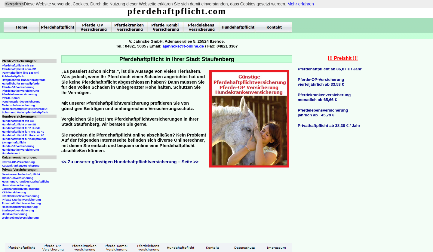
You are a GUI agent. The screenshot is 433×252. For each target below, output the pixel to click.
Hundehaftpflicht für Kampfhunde (24, 138)
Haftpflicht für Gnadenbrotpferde (23, 79)
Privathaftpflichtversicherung (21, 203)
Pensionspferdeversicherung (21, 101)
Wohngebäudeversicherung (20, 217)
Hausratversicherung (16, 185)
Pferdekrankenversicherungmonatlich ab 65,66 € (324, 97)
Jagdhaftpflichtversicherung (20, 188)
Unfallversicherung (14, 214)
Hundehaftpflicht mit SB (18, 120)
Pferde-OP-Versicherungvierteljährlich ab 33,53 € (321, 82)
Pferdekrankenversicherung (20, 90)
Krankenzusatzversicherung (20, 196)
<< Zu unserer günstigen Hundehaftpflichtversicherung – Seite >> (129, 161)
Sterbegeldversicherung (18, 210)
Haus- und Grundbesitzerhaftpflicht (25, 181)
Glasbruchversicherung (17, 178)
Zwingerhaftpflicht (14, 142)
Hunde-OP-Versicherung (18, 146)
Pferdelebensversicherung (19, 94)
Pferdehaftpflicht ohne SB (19, 69)
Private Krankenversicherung (21, 199)
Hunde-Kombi (11, 153)
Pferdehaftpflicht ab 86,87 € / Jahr (330, 69)
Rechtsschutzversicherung (20, 206)
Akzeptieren (14, 4)
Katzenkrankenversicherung (20, 165)
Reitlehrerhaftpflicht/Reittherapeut (24, 108)
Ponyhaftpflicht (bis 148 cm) (20, 72)
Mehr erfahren (300, 4)
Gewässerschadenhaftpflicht (21, 174)
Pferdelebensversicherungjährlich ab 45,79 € (323, 112)
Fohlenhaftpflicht (13, 76)
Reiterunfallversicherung (18, 105)
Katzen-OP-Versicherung (18, 162)
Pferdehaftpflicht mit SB (18, 65)
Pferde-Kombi (11, 98)
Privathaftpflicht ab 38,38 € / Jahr (329, 125)
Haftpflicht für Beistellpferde (20, 83)
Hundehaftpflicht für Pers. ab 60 (23, 135)
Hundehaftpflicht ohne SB (19, 124)
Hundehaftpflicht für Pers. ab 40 (23, 131)
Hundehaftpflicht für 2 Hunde (21, 128)
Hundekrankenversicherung (20, 149)
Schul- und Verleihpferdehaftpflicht (25, 112)
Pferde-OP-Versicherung (18, 87)
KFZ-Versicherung (14, 192)
